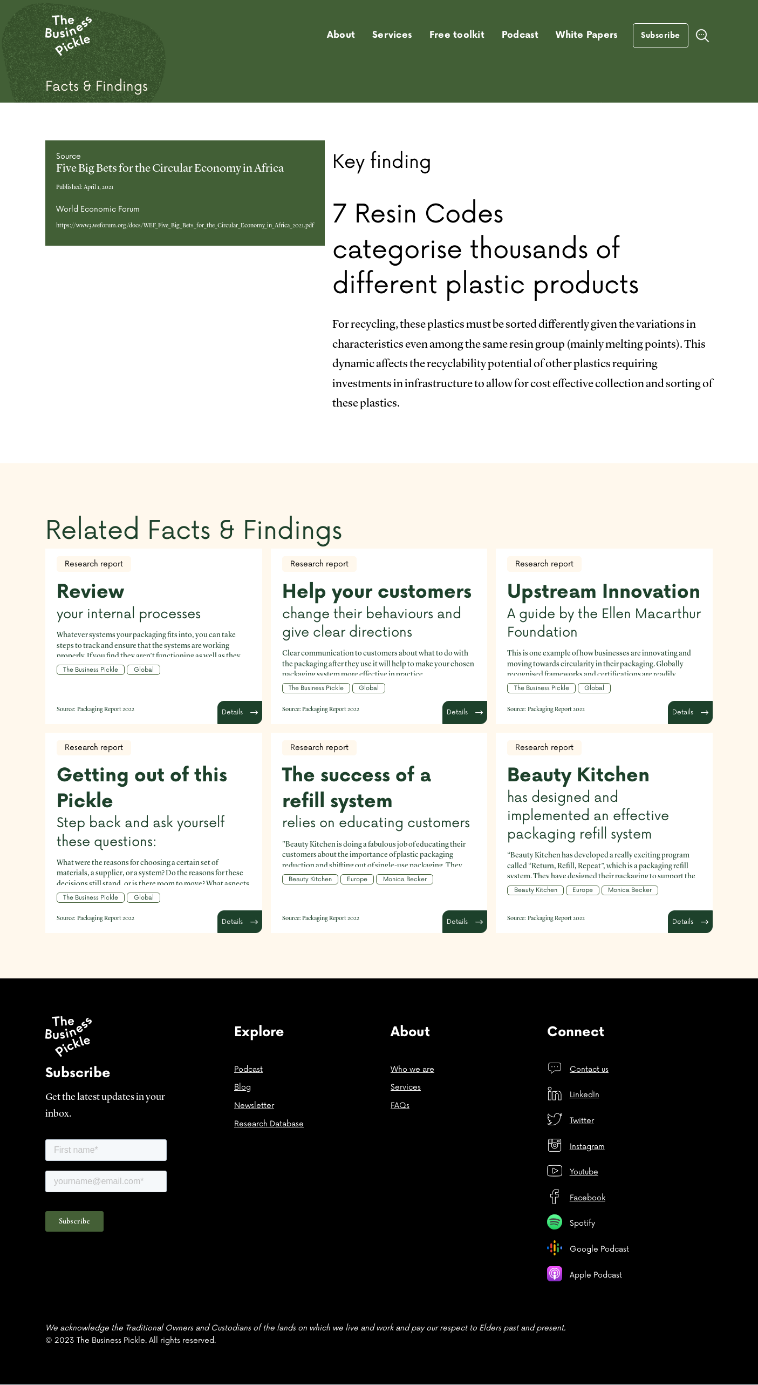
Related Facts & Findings (193, 531)
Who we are (412, 1069)
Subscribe (660, 35)
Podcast (520, 35)
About (341, 35)
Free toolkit (456, 35)
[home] (68, 35)
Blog (242, 1087)
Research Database (269, 1124)
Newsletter (254, 1105)
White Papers (587, 35)
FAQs (400, 1105)
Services (392, 35)
